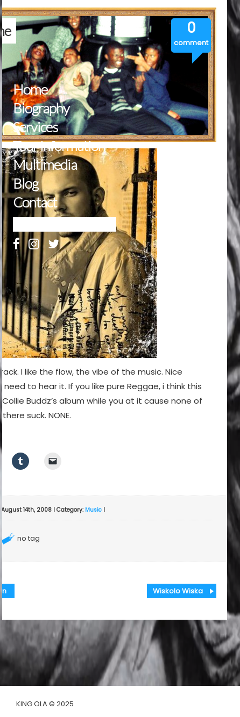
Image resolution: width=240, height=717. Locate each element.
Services (35, 127)
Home (30, 89)
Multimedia (45, 164)
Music (93, 510)
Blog (25, 183)
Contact (35, 202)
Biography (41, 108)
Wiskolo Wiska (178, 591)
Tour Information (59, 146)
